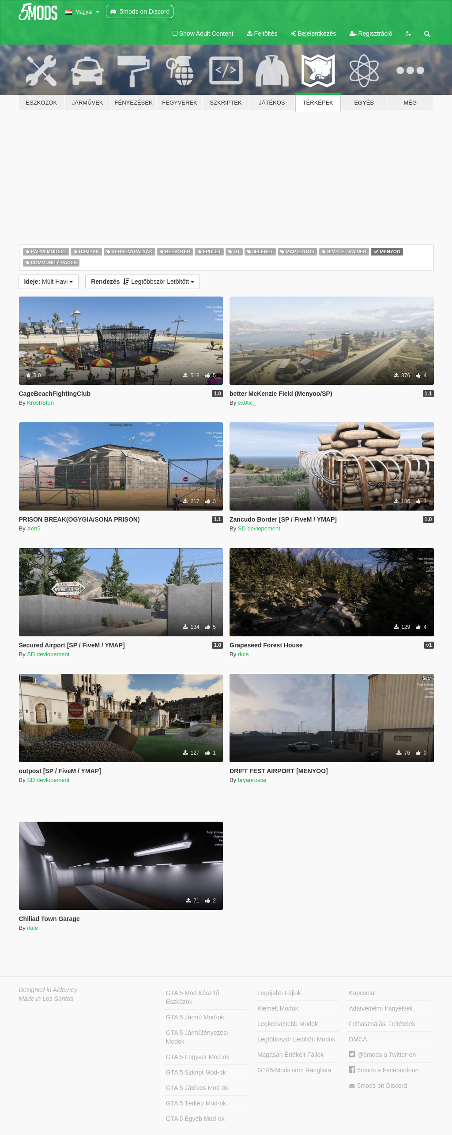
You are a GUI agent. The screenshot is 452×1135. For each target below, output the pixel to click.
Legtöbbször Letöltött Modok (296, 1039)
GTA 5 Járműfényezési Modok (197, 1037)
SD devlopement (259, 528)
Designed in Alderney (48, 989)
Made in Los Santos (46, 998)
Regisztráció (371, 33)
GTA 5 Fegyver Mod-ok (198, 1056)
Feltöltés (262, 33)
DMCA (358, 1039)
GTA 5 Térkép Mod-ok (196, 1103)
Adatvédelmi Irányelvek (381, 1008)
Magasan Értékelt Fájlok (290, 1054)
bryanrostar (252, 780)
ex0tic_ (247, 402)
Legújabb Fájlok (279, 992)
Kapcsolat (362, 992)
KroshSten (40, 402)
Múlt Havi (48, 281)
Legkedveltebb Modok (287, 1023)
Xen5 (33, 528)
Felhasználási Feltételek (382, 1023)
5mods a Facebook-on (383, 1070)
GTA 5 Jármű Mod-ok (195, 1017)
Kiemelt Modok (277, 1008)
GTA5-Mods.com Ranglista (294, 1070)
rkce (243, 654)
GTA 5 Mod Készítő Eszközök (192, 997)
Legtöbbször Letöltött (142, 281)
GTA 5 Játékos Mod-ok (197, 1087)
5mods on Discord (378, 1086)
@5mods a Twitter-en (382, 1055)
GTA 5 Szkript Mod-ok (196, 1072)
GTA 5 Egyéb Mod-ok (195, 1118)
